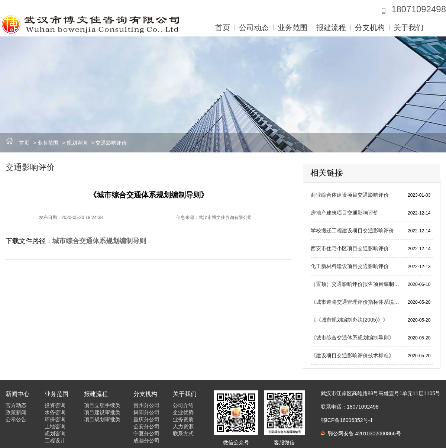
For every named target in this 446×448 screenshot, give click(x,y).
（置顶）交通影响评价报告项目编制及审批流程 (356, 284)
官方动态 (16, 405)
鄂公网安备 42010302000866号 (361, 433)
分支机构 (370, 27)
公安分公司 (146, 426)
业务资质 (183, 419)
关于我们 (408, 27)
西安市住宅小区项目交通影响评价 (350, 248)
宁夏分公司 (146, 433)
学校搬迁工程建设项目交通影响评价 (352, 230)
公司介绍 (183, 405)
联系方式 (183, 433)
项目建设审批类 (102, 412)
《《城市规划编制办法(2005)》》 (349, 320)
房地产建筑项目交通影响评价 (344, 213)
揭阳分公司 (146, 412)
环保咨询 (55, 419)
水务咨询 (55, 412)
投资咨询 (55, 405)
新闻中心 (17, 394)
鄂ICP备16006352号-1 (347, 420)
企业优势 (183, 412)
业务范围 (292, 27)
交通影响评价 (111, 143)
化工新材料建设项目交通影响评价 (350, 266)
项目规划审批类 (102, 419)
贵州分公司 (146, 405)
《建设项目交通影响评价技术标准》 (352, 355)
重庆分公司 (146, 419)
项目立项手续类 (102, 405)
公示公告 (16, 419)
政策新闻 (16, 412)
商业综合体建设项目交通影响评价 (350, 195)
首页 (222, 27)
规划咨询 (77, 143)
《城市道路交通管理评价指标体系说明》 (356, 302)
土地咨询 (55, 426)
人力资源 (183, 426)
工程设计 (55, 441)
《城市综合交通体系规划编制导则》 (352, 338)
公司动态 (254, 27)
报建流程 (331, 27)
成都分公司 (146, 441)
